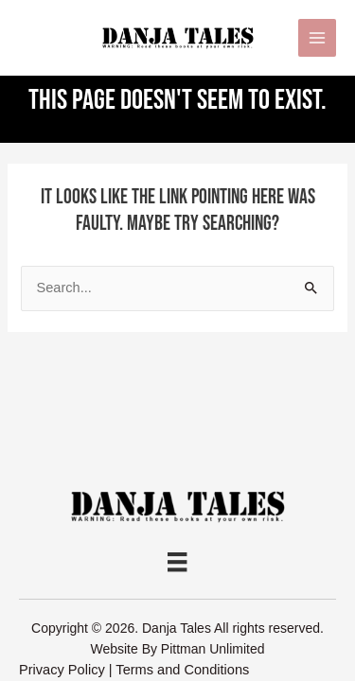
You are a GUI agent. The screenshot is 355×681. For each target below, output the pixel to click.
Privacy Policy (62, 669)
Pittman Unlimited (213, 648)
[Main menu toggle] (317, 38)
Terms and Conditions (182, 669)
